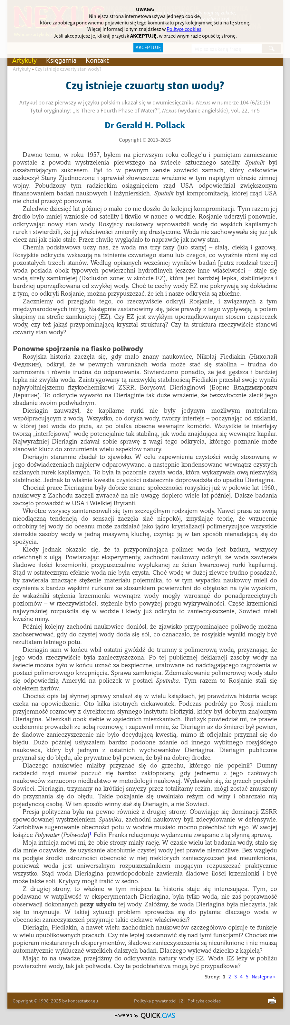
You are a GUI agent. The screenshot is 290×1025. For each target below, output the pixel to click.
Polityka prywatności (155, 1000)
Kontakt (97, 60)
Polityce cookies (184, 29)
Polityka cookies (204, 1000)
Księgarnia (61, 60)
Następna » (264, 977)
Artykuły (24, 60)
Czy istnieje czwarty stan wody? (68, 69)
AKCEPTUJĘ (148, 47)
